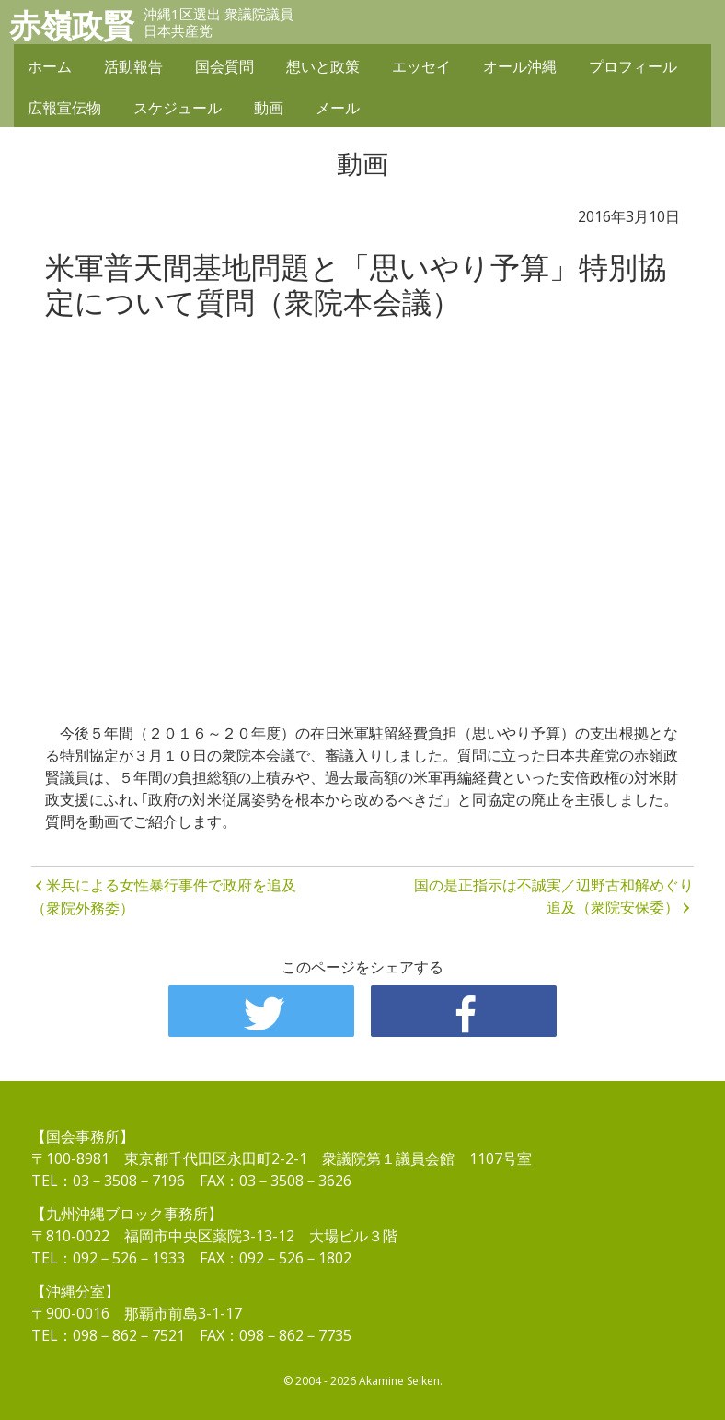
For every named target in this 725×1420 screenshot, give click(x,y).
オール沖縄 (520, 66)
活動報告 (133, 66)
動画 (268, 108)
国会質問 (224, 66)
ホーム (50, 66)
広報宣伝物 (64, 108)
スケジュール (177, 108)
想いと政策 (323, 66)
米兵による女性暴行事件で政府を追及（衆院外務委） (163, 897)
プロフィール (633, 66)
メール (338, 108)
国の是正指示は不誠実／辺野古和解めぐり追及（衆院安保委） (554, 896)
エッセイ (421, 66)
